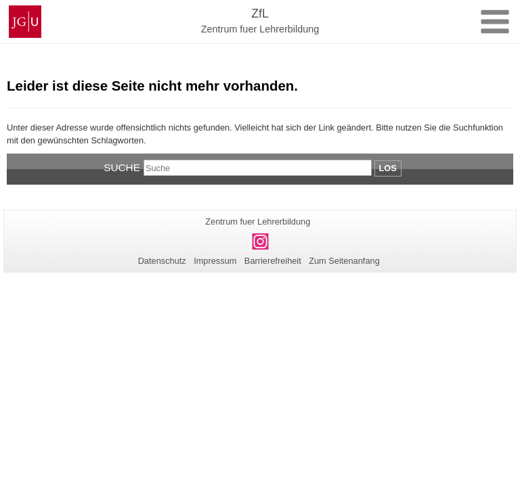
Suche (122, 167)
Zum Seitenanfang (344, 261)
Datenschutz (162, 261)
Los (388, 168)
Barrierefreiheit (272, 261)
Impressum (215, 261)
